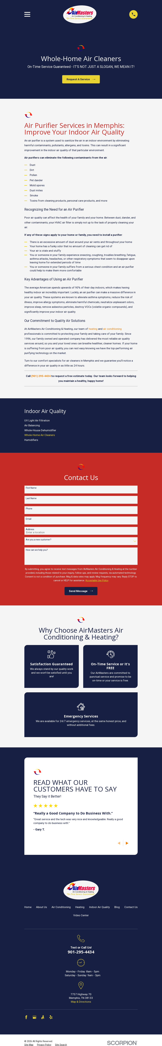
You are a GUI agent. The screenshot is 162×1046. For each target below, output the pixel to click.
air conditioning (112, 328)
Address (30, 529)
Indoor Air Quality (99, 907)
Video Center (81, 915)
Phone (29, 508)
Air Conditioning (61, 907)
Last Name (31, 498)
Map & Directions (81, 1001)
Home (27, 907)
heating (93, 328)
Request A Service (81, 79)
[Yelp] (51, 1017)
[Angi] (43, 1017)
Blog (117, 907)
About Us (41, 907)
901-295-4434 (81, 952)
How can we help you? (37, 550)
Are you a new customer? (38, 539)
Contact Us (131, 907)
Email (28, 519)
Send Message (81, 591)
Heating (79, 907)
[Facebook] (26, 1017)
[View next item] (127, 843)
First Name (31, 488)
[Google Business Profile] (34, 1017)
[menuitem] (81, 420)
